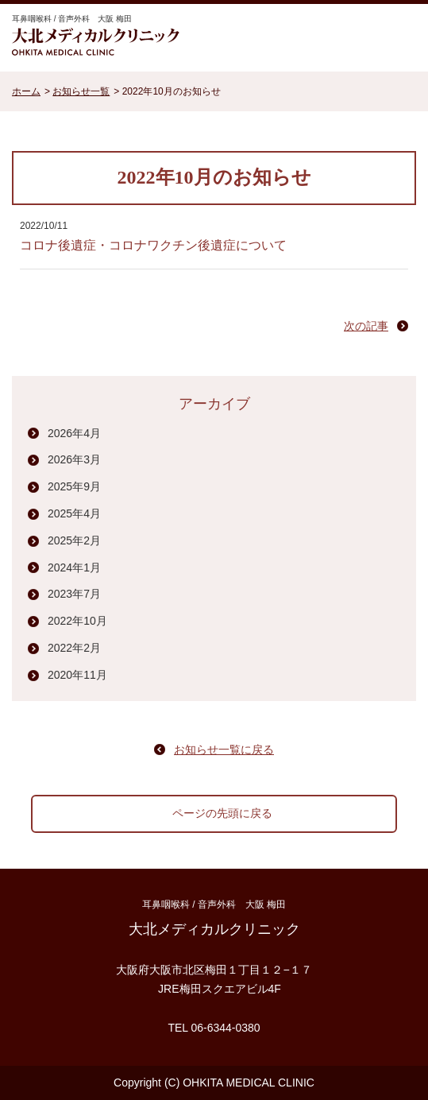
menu (396, 36)
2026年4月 (74, 433)
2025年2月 (74, 540)
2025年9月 (74, 486)
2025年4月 (74, 513)
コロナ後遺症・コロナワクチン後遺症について (153, 245)
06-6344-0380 (225, 1027)
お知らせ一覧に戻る (224, 749)
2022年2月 (74, 647)
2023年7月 (74, 593)
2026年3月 (74, 459)
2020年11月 (77, 674)
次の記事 (366, 326)
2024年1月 (74, 567)
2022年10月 (77, 620)
